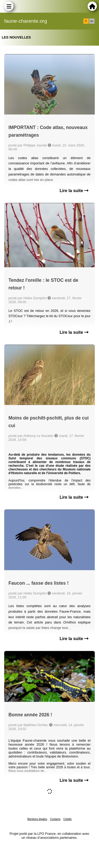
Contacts (55, 819)
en (92, 21)
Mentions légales (37, 819)
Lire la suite (74, 190)
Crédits (67, 819)
